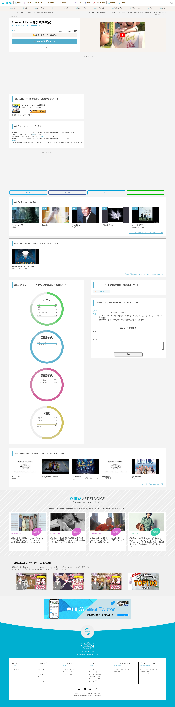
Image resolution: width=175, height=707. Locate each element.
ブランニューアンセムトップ (148, 669)
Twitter (28, 192)
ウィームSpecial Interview (96, 679)
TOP (10, 12)
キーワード (41, 681)
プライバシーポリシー (80, 693)
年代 (39, 679)
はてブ (106, 192)
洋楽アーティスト (68, 674)
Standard (116, 674)
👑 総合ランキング (44, 35)
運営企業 (90, 693)
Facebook (67, 192)
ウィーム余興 (93, 681)
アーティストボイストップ (122, 669)
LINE (145, 192)
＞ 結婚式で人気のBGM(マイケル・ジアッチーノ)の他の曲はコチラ (142, 274)
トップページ (16, 669)
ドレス (40, 676)
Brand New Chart (144, 671)
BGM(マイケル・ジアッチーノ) (24, 12)
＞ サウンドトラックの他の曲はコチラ (151, 484)
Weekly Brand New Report (147, 674)
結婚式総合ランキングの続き (25, 202)
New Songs (117, 671)
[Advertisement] (87, 74)
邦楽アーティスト (68, 672)
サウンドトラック (29, 115)
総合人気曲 (41, 669)
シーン (40, 672)
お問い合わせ (97, 693)
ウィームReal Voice (94, 676)
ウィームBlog (93, 672)
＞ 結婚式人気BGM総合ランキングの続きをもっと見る (146, 233)
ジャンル (40, 674)
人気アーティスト (68, 669)
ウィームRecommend (95, 674)
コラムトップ (93, 669)
